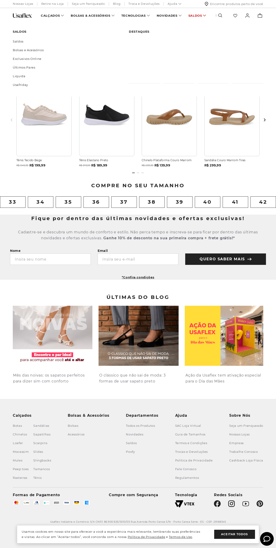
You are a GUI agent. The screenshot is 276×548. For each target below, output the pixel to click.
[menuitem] (52, 15)
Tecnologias (133, 15)
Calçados (50, 15)
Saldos (195, 15)
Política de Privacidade (146, 537)
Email (103, 251)
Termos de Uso (180, 537)
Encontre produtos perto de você (234, 4)
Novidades (167, 15)
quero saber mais (226, 259)
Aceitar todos (234, 534)
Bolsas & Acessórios (90, 15)
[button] (138, 276)
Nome (15, 251)
